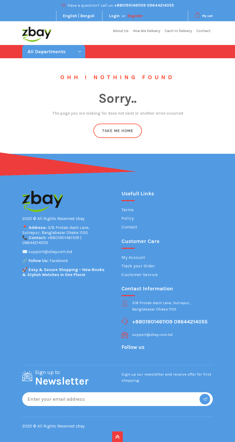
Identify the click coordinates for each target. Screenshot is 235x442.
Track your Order (138, 265)
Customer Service (139, 274)
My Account (133, 257)
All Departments (54, 51)
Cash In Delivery (178, 31)
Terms (127, 209)
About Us (121, 31)
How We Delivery (146, 31)
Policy (127, 218)
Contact (203, 31)
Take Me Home (117, 130)
